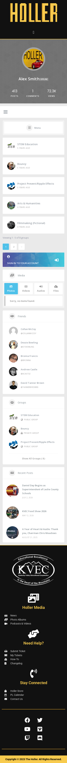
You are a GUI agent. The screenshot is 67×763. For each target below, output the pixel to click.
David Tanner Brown (32, 382)
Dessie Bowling (29, 342)
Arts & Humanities (28, 203)
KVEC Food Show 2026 (34, 511)
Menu (37, 127)
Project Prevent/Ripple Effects (35, 183)
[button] (33, 32)
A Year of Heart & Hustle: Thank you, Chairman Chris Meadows (40, 531)
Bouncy (21, 164)
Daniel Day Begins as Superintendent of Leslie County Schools (40, 489)
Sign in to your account (33, 260)
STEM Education (27, 144)
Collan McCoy (28, 329)
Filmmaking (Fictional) (31, 223)
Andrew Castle (29, 369)
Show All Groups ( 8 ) (33, 458)
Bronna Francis (29, 356)
